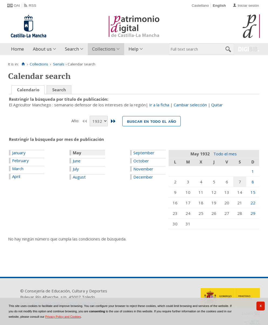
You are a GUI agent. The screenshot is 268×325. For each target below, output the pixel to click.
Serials (58, 64)
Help (133, 49)
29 (252, 213)
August (79, 177)
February (20, 160)
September (143, 152)
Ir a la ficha (159, 104)
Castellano (200, 6)
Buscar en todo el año (151, 121)
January (19, 152)
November (143, 169)
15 (252, 192)
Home (17, 49)
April (16, 176)
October (141, 160)
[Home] (23, 64)
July (76, 169)
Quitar (217, 104)
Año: (75, 120)
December (143, 177)
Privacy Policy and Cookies (63, 316)
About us (42, 49)
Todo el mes (225, 153)
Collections (103, 49)
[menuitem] (19, 49)
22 (252, 202)
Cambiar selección (190, 104)
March (17, 168)
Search (72, 49)
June (77, 160)
